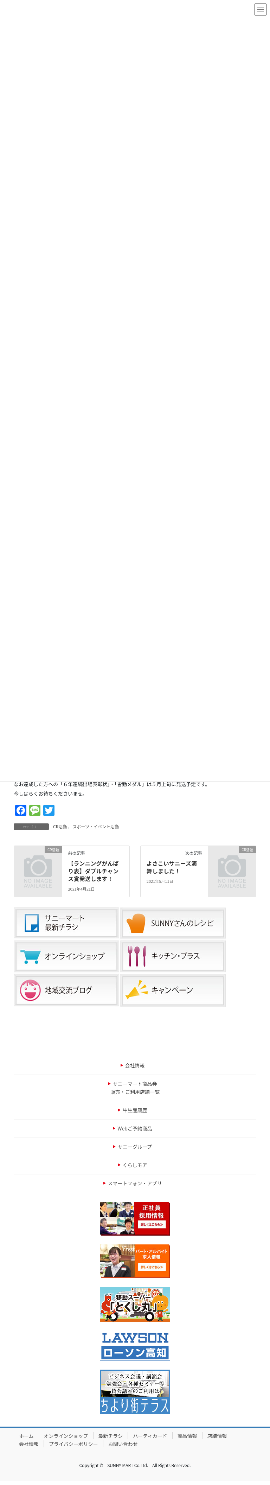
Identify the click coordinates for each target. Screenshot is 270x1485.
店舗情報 (217, 1435)
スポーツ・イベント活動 (95, 826)
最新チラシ (110, 1435)
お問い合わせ (123, 1443)
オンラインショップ (66, 1435)
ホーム (26, 1435)
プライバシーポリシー (73, 1443)
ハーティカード (150, 1435)
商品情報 (187, 1435)
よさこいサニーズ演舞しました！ (172, 867)
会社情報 (135, 1065)
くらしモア (135, 1164)
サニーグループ (135, 1146)
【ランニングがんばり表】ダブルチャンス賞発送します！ (93, 871)
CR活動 (60, 826)
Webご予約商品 (134, 1128)
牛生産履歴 (135, 1110)
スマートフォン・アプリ (135, 1183)
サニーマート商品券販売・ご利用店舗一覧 (135, 1087)
